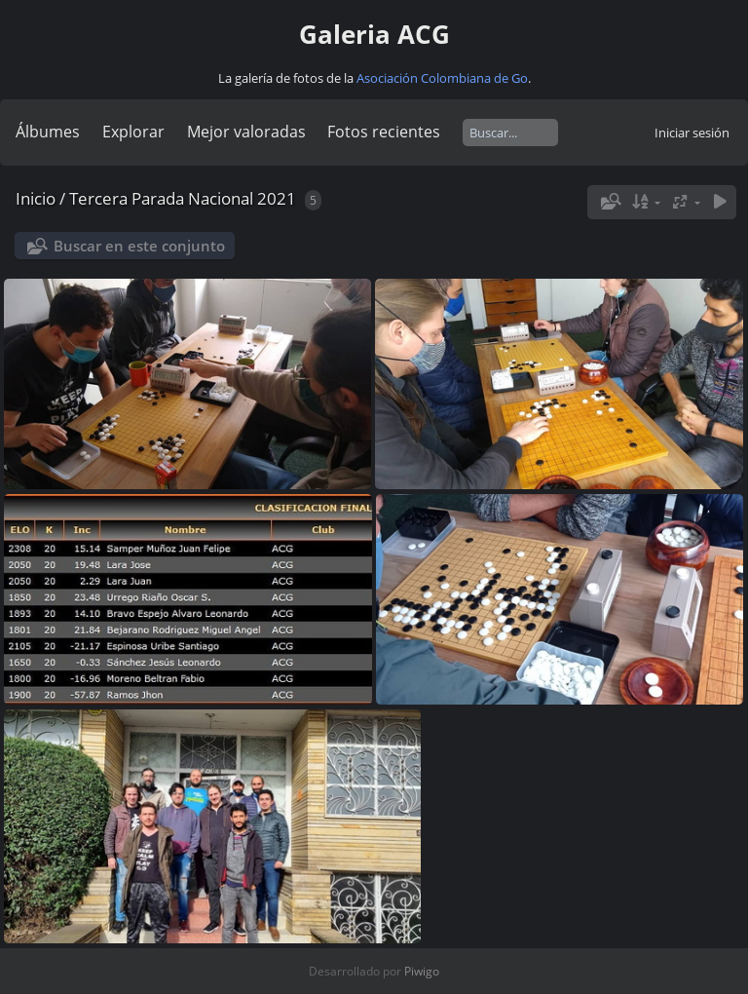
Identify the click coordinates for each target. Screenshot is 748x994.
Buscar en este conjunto (139, 245)
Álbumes (48, 131)
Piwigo (421, 971)
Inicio (36, 198)
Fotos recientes (383, 131)
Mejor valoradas (246, 131)
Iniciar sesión (691, 132)
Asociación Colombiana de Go (442, 78)
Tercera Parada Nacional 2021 (182, 198)
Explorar (133, 131)
